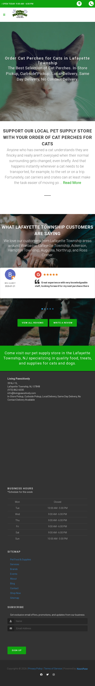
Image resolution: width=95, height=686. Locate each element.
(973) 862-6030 (16, 390)
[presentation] (25, 637)
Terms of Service (53, 668)
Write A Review (63, 322)
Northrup (63, 250)
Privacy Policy (35, 668)
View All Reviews (33, 322)
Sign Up (17, 650)
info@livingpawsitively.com (22, 393)
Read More (72, 183)
